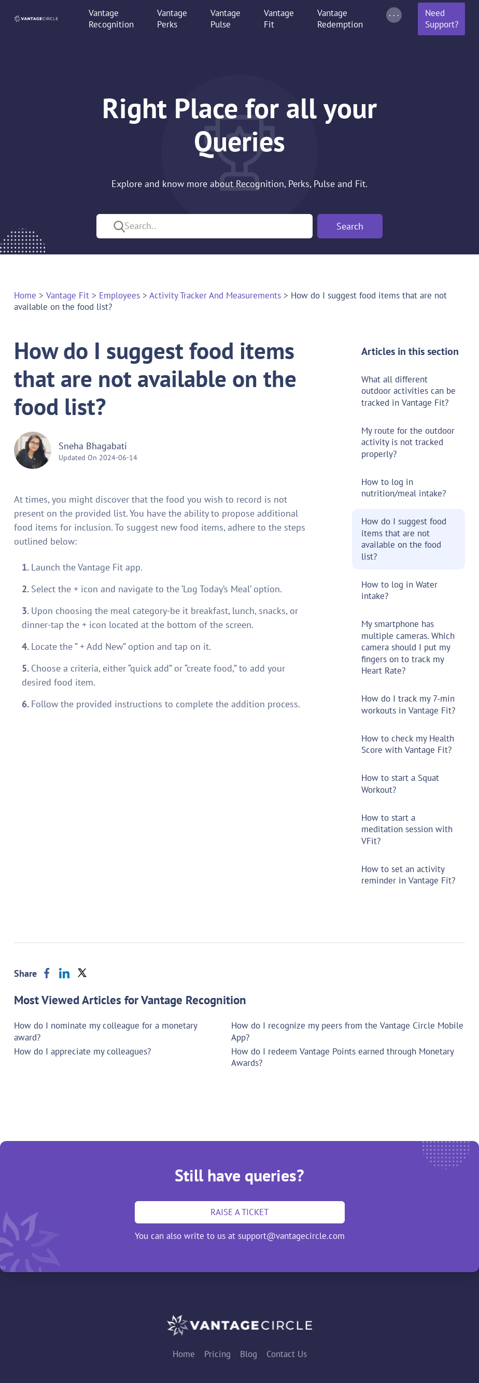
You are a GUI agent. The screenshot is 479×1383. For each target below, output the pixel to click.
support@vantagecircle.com (291, 1236)
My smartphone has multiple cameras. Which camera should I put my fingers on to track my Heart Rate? (408, 647)
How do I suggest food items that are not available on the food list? (403, 539)
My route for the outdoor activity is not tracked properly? (408, 442)
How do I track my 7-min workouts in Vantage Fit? (408, 704)
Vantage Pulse (225, 19)
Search (349, 226)
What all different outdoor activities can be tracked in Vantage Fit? (408, 391)
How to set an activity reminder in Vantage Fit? (408, 875)
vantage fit (67, 295)
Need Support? (441, 19)
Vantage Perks (172, 19)
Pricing (217, 1354)
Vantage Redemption (340, 19)
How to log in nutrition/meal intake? (403, 488)
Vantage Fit (279, 19)
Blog (248, 1354)
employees (119, 295)
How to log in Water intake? (399, 590)
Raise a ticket (239, 1212)
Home (25, 295)
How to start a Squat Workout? (400, 783)
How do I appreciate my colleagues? (82, 1051)
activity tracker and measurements (215, 295)
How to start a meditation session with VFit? (407, 829)
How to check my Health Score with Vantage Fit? (407, 744)
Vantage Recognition (111, 19)
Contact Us (286, 1354)
